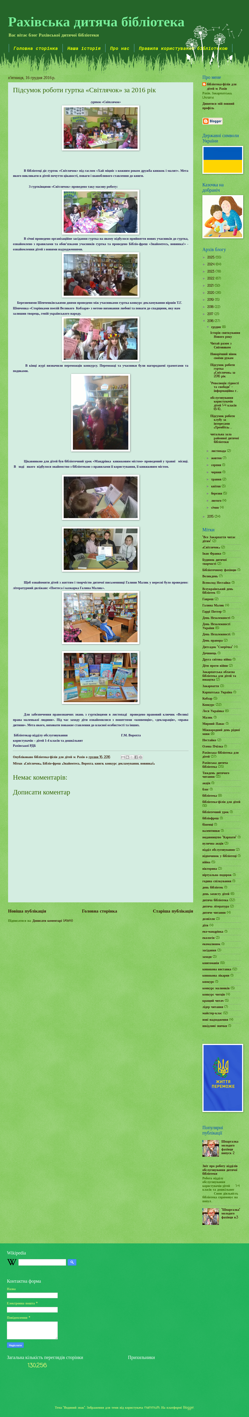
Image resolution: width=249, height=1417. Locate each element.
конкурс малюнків (216, 988)
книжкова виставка (216, 969)
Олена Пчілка (212, 746)
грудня (216, 327)
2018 (211, 307)
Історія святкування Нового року (225, 335)
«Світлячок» (32, 763)
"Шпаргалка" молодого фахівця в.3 (231, 1214)
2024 (211, 264)
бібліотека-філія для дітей (221, 802)
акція (206, 783)
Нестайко (209, 740)
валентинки (211, 831)
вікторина (209, 869)
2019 (211, 300)
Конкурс (208, 705)
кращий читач (213, 1001)
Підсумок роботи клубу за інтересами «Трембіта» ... (222, 422)
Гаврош (207, 599)
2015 (211, 516)
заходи (207, 957)
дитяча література (215, 906)
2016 (211, 321)
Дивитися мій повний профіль (218, 106)
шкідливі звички (214, 1026)
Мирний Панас (213, 724)
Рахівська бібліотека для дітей (220, 754)
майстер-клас (212, 1013)
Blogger (188, 1407)
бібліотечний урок (215, 812)
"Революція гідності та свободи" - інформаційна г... (224, 387)
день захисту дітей (215, 894)
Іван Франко (211, 553)
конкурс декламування (122, 763)
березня (217, 493)
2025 (211, 257)
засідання (209, 950)
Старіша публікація (173, 911)
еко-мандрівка (212, 931)
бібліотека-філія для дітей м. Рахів (222, 86)
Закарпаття (210, 686)
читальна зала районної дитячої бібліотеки (224, 438)
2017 (210, 314)
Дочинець (209, 653)
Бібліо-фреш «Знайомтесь (61, 763)
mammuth (152, 1407)
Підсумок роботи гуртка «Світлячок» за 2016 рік (222, 371)
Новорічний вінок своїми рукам (223, 356)
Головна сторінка (36, 48)
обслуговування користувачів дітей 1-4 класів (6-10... (223, 404)
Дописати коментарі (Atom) (52, 921)
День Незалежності (216, 618)
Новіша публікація (27, 911)
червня (216, 472)
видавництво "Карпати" (219, 837)
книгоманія (210, 963)
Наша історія (84, 48)
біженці (207, 824)
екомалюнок (211, 944)
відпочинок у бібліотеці (219, 856)
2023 (211, 271)
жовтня (217, 458)
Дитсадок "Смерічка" (217, 647)
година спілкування (216, 881)
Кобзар (207, 698)
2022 (211, 278)
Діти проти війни (215, 666)
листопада (219, 451)
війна (206, 862)
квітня (216, 486)
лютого (216, 500)
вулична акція (212, 843)
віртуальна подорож (217, 875)
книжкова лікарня (215, 975)
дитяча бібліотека (215, 900)
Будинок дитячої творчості (214, 562)
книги (99, 763)
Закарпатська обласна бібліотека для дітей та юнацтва (219, 676)
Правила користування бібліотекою (183, 48)
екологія (208, 938)
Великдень (210, 576)
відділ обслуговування (218, 850)
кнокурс (208, 982)
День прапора (212, 640)
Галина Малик (213, 605)
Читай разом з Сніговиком (220, 345)
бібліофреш (210, 818)
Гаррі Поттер (212, 611)
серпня (216, 465)
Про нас (119, 48)
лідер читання (212, 1007)
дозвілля (208, 919)
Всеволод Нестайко (216, 583)
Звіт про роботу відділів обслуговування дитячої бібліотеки (219, 1170)
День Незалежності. (216, 634)
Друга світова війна (216, 659)
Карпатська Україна (217, 692)
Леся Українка (213, 711)
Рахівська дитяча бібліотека (96, 21)
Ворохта (87, 763)
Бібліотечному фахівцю (219, 570)
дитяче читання (214, 912)
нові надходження (215, 1019)
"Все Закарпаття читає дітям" (218, 539)
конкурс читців (213, 994)
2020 (211, 293)
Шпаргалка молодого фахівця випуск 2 (230, 1147)
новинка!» (147, 763)
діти (205, 925)
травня (216, 479)
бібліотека (209, 795)
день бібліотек (212, 887)
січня (215, 507)
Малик (207, 717)
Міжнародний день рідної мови (221, 732)
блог (205, 789)
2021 (211, 285)
